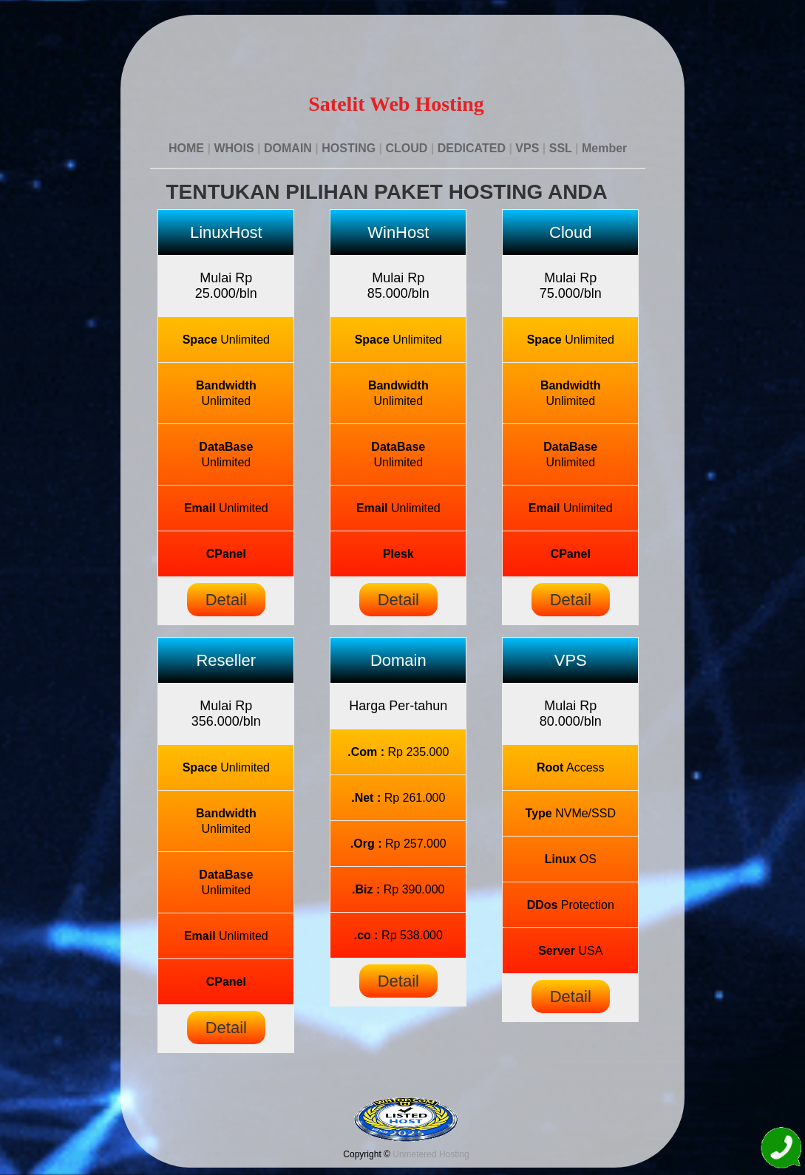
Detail (226, 599)
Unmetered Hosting (431, 1154)
